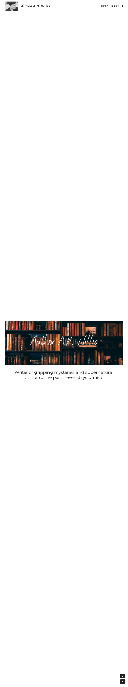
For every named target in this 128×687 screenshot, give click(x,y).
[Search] (122, 6)
